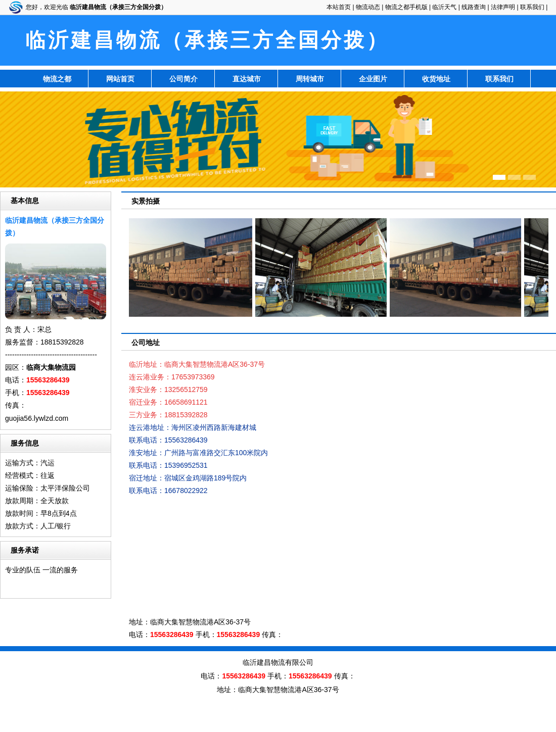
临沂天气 (444, 7)
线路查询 (473, 7)
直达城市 (247, 79)
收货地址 (436, 79)
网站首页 (120, 79)
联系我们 (532, 7)
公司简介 (183, 79)
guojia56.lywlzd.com (36, 418)
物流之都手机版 (406, 7)
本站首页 (339, 7)
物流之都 (57, 79)
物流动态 (368, 7)
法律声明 (503, 7)
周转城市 (310, 79)
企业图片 (373, 79)
